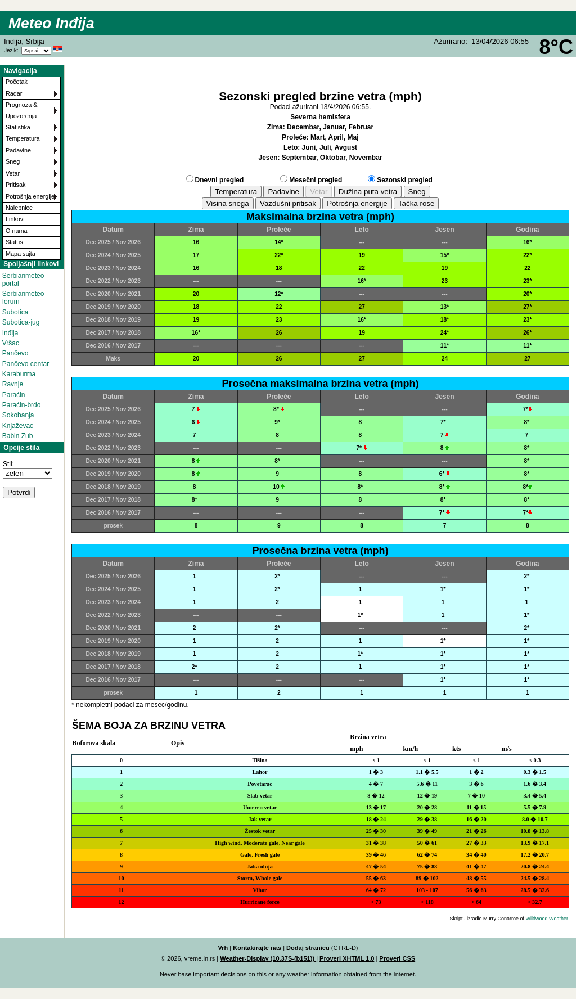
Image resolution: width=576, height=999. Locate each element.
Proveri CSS (397, 958)
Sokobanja (18, 415)
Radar (14, 93)
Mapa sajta (20, 253)
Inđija (10, 333)
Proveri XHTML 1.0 (347, 958)
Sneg (13, 161)
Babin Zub (17, 436)
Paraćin (13, 395)
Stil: (8, 464)
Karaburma (18, 374)
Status (14, 241)
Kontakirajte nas (257, 947)
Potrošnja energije (30, 196)
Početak (17, 81)
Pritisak (15, 184)
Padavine (18, 150)
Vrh (223, 947)
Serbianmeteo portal (23, 279)
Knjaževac (17, 426)
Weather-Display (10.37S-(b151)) (268, 958)
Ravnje (12, 384)
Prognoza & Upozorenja (21, 110)
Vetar (13, 173)
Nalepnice (19, 207)
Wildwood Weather (547, 918)
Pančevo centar (25, 364)
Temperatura (23, 138)
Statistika (18, 127)
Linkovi (15, 218)
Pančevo (15, 353)
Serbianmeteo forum (23, 297)
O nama (16, 230)
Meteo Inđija (51, 23)
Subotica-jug (21, 322)
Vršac (10, 343)
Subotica (15, 312)
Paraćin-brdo (21, 405)
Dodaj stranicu (308, 947)
